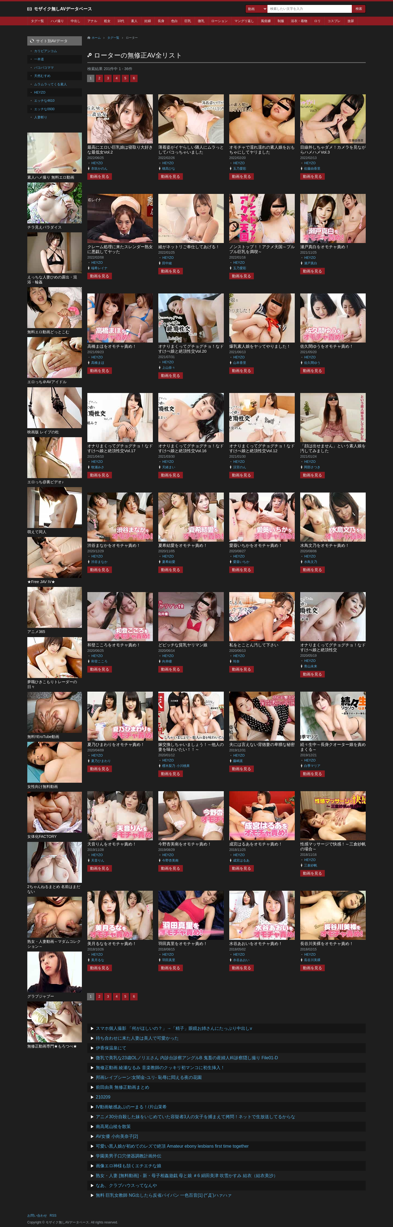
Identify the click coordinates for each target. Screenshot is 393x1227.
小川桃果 (183, 766)
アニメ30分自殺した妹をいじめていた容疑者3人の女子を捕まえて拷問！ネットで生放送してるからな (195, 1116)
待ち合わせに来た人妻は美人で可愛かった (137, 1038)
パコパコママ (44, 68)
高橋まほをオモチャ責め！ (111, 346)
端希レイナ (99, 268)
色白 (174, 21)
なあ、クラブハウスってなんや (126, 1185)
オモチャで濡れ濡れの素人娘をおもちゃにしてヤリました (262, 149)
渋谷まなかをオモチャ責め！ (114, 545)
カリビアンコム (45, 51)
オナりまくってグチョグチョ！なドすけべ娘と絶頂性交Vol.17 (120, 448)
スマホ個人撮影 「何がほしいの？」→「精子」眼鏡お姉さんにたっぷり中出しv (174, 1028)
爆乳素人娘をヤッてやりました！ (260, 346)
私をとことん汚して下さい (253, 645)
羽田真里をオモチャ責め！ (182, 943)
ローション (219, 21)
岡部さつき (312, 467)
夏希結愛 (168, 562)
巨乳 (187, 21)
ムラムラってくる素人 (50, 84)
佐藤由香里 (312, 168)
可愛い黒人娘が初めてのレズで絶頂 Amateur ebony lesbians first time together (172, 1146)
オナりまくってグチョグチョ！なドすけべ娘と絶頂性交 (333, 647)
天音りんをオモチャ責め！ (111, 844)
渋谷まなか (99, 562)
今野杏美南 (170, 860)
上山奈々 (168, 368)
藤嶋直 (238, 761)
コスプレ (334, 21)
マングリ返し (244, 21)
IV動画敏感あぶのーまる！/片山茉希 (131, 1107)
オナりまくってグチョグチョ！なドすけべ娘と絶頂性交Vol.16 (191, 448)
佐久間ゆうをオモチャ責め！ (326, 346)
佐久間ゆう (312, 363)
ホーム (96, 37)
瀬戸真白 (310, 263)
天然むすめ (42, 76)
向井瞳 (167, 661)
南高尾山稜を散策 (113, 1126)
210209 (103, 1097)
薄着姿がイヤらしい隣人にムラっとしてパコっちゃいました (191, 149)
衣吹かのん (99, 168)
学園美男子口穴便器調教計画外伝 (128, 1156)
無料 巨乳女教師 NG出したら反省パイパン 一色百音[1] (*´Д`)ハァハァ (164, 1195)
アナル (92, 21)
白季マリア (312, 766)
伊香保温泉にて (111, 1048)
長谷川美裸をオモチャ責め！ (326, 943)
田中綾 (167, 263)
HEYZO (97, 163)
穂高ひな (168, 168)
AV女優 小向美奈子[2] (117, 1136)
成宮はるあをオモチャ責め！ (255, 844)
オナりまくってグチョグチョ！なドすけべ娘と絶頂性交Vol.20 (191, 348)
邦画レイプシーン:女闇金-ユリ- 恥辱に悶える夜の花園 (149, 1077)
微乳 (201, 21)
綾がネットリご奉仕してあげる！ (189, 246)
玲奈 (236, 661)
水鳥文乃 (310, 562)
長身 (161, 21)
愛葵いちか (241, 562)
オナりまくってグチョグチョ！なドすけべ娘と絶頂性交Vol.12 (262, 448)
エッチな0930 (44, 109)
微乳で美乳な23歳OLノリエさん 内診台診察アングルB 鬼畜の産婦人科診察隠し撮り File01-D (187, 1057)
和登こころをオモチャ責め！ (114, 645)
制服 (281, 21)
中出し (76, 21)
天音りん (97, 860)
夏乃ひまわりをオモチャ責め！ (116, 744)
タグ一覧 (37, 21)
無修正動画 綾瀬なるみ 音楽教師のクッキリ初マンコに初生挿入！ (160, 1067)
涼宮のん (239, 467)
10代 (120, 21)
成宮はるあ (241, 860)
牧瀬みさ (97, 467)
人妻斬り (40, 117)
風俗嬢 (266, 21)
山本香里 (239, 363)
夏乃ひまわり (101, 761)
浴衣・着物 (299, 21)
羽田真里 (168, 960)
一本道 (39, 59)
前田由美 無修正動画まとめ (122, 1087)
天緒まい (168, 467)
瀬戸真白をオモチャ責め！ (324, 246)
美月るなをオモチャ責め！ (111, 943)
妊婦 (147, 21)
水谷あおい (241, 960)
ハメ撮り (57, 21)
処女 (107, 21)
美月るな (97, 960)
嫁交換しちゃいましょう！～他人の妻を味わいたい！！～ (191, 747)
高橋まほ (97, 363)
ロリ (317, 21)
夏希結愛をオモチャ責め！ (182, 545)
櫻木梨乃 (168, 766)
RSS (53, 1215)
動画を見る (99, 176)
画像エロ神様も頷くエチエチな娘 (128, 1165)
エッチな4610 (44, 101)
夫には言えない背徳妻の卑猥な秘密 (262, 744)
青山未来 (310, 666)
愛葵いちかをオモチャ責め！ (255, 545)
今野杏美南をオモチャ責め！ (185, 844)
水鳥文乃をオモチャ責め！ (324, 545)
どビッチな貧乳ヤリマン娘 (182, 645)
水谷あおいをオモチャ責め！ (255, 943)
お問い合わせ (37, 1215)
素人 (134, 21)
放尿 (350, 21)
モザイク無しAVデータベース (63, 9)
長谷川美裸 (312, 960)
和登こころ (99, 661)
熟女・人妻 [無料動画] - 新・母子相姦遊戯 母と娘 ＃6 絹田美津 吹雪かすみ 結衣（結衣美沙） (187, 1175)
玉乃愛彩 (239, 168)
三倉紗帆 (310, 865)
